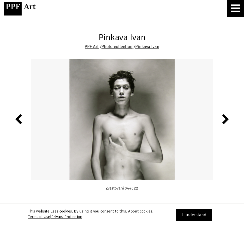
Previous (19, 119)
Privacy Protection (66, 216)
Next (225, 119)
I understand (194, 215)
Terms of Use (39, 216)
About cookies (140, 211)
